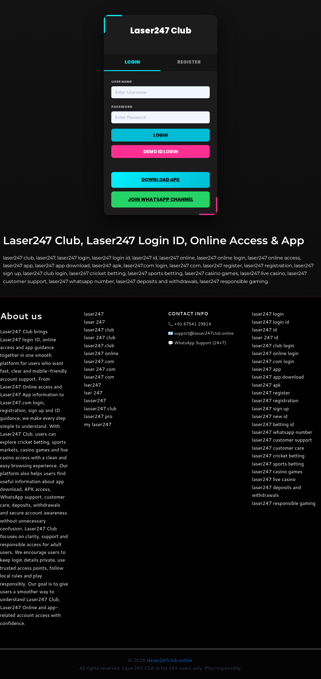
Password (121, 106)
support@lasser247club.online (204, 333)
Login (160, 135)
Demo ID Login (160, 151)
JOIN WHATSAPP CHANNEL (160, 199)
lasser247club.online (169, 660)
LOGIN (132, 62)
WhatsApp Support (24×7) (200, 343)
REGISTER (189, 62)
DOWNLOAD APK (160, 179)
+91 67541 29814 (192, 324)
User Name (121, 81)
